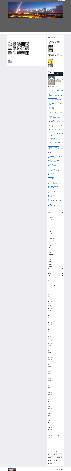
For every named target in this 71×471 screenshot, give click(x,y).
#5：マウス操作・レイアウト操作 (53, 160)
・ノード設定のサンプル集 (52, 98)
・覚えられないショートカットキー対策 (54, 89)
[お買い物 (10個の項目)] (50, 454)
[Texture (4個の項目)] (53, 459)
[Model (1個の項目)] (57, 460)
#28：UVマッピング (51, 192)
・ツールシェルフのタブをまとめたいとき (55, 113)
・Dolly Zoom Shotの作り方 (52, 147)
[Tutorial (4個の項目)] (50, 457)
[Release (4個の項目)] (54, 457)
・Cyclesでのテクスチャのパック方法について (55, 126)
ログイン (49, 440)
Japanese (60, 0)
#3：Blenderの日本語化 (52, 157)
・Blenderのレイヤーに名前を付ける (54, 139)
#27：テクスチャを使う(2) (52, 191)
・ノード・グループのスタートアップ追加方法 (55, 112)
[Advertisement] (35, 25)
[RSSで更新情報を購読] (11, 62)
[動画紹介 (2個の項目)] (57, 459)
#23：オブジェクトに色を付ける (53, 186)
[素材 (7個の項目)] (61, 454)
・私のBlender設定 (51, 107)
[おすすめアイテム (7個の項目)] (51, 456)
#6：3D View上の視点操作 (52, 161)
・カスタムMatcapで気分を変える (53, 120)
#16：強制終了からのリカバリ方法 (54, 175)
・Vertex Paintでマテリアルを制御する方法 (55, 124)
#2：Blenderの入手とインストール (54, 156)
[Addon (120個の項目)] (50, 451)
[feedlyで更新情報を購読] (9, 62)
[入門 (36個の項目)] (49, 453)
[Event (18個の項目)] (61, 453)
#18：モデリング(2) (51, 178)
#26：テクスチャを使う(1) (52, 190)
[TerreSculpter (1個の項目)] (51, 462)
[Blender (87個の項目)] (54, 451)
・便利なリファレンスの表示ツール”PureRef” (55, 125)
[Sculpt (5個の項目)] (55, 456)
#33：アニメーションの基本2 (53, 199)
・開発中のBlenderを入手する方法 (53, 146)
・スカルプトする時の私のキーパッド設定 (55, 99)
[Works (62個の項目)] (57, 451)
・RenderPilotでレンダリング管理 (53, 116)
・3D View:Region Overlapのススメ (53, 135)
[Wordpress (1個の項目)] (56, 462)
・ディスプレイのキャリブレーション (54, 108)
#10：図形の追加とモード (52, 166)
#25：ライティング (51, 188)
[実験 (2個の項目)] (54, 460)
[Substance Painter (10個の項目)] (56, 454)
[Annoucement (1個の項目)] (55, 463)
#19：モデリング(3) (51, 179)
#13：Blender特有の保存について (53, 170)
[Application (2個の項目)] (50, 460)
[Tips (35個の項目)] (52, 453)
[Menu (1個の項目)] (61, 462)
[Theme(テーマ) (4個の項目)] (60, 457)
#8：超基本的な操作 (51, 164)
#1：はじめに (50, 155)
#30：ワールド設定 (51, 195)
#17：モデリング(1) (51, 177)
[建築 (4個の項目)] (49, 459)
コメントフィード (51, 444)
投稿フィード (50, 442)
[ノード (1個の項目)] (61, 460)
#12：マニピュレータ (52, 169)
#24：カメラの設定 (51, 187)
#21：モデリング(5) (51, 182)
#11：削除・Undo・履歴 (52, 168)
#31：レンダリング (51, 196)
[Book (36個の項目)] (61, 451)
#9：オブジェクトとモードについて (54, 165)
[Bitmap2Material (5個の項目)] (60, 456)
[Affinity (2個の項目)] (61, 459)
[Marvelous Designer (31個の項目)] (56, 453)
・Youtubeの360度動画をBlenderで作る (54, 117)
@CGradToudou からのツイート (53, 435)
